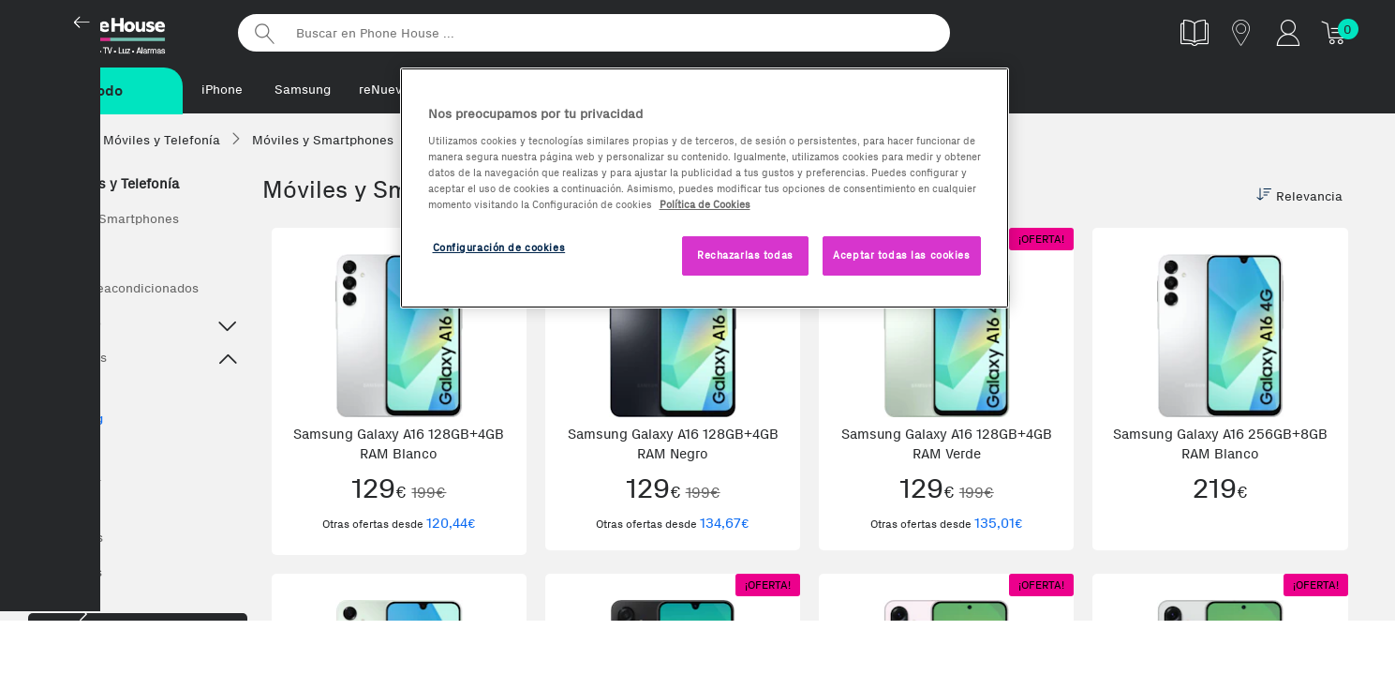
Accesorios (70, 539)
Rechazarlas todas (745, 255)
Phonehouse (126, 32)
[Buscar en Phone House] (594, 33)
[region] (704, 188)
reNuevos (387, 90)
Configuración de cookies (499, 247)
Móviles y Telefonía (108, 184)
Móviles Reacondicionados (118, 289)
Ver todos (66, 254)
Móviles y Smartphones (108, 220)
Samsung (303, 90)
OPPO (64, 507)
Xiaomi (67, 449)
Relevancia (1299, 196)
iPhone (222, 90)
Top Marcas (137, 361)
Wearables (69, 573)
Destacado (137, 326)
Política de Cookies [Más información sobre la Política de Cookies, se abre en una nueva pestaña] (705, 204)
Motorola (74, 478)
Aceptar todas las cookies (901, 255)
